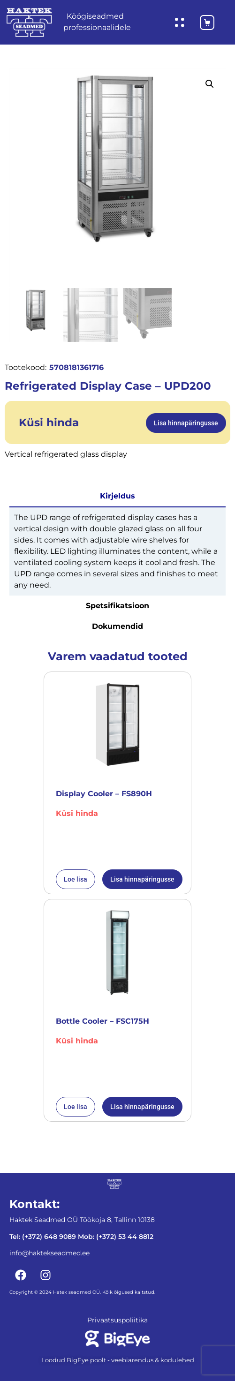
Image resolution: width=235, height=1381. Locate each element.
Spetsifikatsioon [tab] (117, 604)
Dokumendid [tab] (117, 625)
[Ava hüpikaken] (179, 22)
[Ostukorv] (202, 22)
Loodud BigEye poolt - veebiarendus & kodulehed (117, 1359)
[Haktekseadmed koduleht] (29, 22)
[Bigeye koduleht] (117, 1337)
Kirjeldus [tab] (117, 495)
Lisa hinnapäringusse (186, 422)
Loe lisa (75, 878)
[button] (209, 83)
